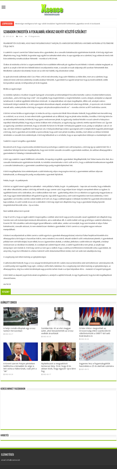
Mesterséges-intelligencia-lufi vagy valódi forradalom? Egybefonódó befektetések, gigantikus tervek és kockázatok (57, 24)
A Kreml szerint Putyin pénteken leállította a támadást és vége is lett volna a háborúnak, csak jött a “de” (20, 367)
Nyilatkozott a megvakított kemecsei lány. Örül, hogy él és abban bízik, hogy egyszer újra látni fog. (58, 367)
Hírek (21, 36)
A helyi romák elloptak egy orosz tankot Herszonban (19, 329)
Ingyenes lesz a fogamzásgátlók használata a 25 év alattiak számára (96, 364)
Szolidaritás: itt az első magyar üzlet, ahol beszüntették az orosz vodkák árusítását (57, 331)
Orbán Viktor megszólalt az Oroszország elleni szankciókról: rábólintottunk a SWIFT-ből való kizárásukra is (95, 332)
